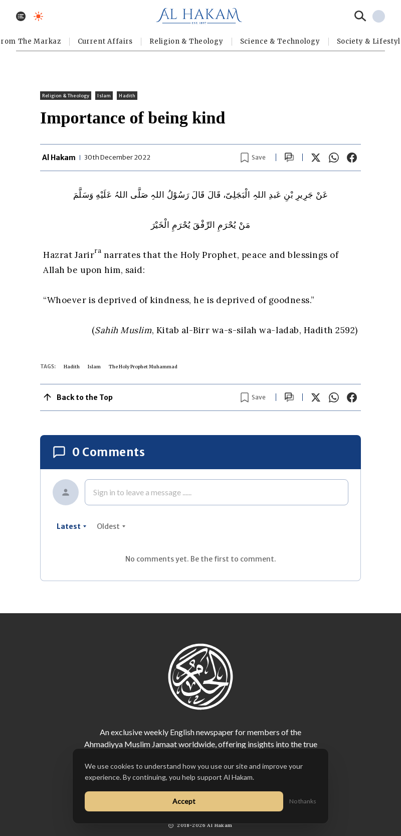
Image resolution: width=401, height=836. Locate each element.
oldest (111, 526)
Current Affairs (105, 41)
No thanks (302, 801)
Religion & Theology (186, 41)
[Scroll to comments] (289, 157)
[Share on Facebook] (352, 158)
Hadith (127, 95)
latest (72, 526)
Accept (183, 801)
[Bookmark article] (253, 158)
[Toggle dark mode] (38, 16)
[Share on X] (316, 158)
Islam (104, 95)
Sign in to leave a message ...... (142, 492)
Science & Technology (280, 41)
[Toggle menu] (21, 16)
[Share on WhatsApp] (334, 158)
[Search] (360, 16)
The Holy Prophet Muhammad (143, 366)
